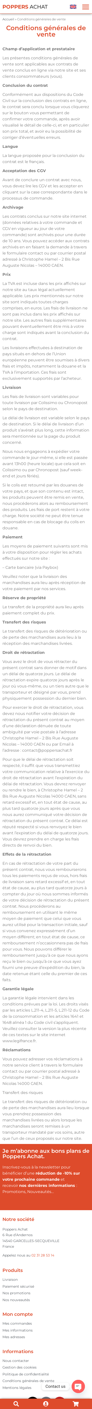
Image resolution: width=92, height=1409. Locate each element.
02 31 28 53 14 (42, 1255)
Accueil (8, 19)
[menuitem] (73, 7)
